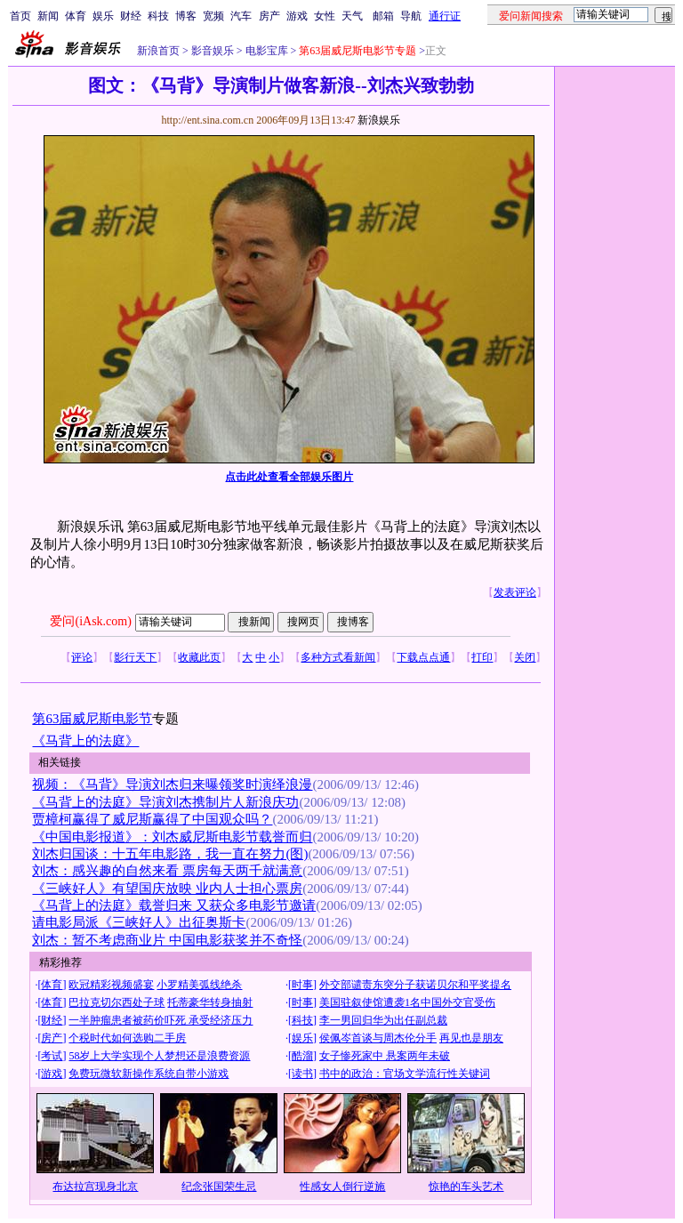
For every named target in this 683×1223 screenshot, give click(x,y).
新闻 (48, 16)
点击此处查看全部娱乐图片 (289, 477)
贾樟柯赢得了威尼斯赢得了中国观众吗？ (152, 819)
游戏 (297, 16)
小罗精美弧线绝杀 (199, 984)
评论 (81, 657)
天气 (352, 16)
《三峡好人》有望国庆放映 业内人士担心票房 (167, 888)
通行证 (445, 16)
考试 (51, 1056)
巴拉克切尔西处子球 (116, 1002)
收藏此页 (199, 657)
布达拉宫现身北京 (95, 1186)
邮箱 (383, 16)
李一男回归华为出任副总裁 (383, 1020)
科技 (158, 16)
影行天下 (135, 657)
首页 (20, 16)
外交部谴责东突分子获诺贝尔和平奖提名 (415, 984)
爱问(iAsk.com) (90, 621)
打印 (482, 657)
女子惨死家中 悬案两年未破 (384, 1056)
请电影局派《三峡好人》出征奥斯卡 (138, 922)
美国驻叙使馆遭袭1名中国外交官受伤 (407, 1002)
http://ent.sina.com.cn (208, 120)
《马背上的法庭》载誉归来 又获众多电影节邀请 (174, 905)
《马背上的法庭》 (85, 741)
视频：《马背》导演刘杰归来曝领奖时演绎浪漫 (172, 784)
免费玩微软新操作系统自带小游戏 (148, 1073)
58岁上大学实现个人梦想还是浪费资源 (159, 1056)
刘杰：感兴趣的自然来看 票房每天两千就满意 (167, 871)
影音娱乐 (212, 50)
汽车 (241, 16)
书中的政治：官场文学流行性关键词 (404, 1073)
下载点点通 (423, 657)
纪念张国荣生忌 (218, 1186)
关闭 (524, 657)
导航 (411, 16)
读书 (302, 1073)
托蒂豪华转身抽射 (210, 1002)
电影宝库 (265, 50)
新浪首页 (158, 50)
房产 (269, 16)
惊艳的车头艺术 (466, 1186)
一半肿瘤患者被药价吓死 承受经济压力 (160, 1020)
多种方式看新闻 (338, 657)
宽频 (213, 16)
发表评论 (515, 592)
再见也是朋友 (471, 1038)
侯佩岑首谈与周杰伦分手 (378, 1038)
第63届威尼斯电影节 (92, 719)
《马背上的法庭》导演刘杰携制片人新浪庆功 (165, 802)
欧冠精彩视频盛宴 (111, 984)
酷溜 (302, 1056)
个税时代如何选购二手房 (127, 1038)
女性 (324, 16)
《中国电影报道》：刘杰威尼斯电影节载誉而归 (172, 837)
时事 (302, 984)
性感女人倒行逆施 (342, 1186)
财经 (130, 16)
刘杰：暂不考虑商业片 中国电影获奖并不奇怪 (167, 940)
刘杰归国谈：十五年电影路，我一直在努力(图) (170, 854)
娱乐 (103, 16)
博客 (186, 16)
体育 (75, 16)
